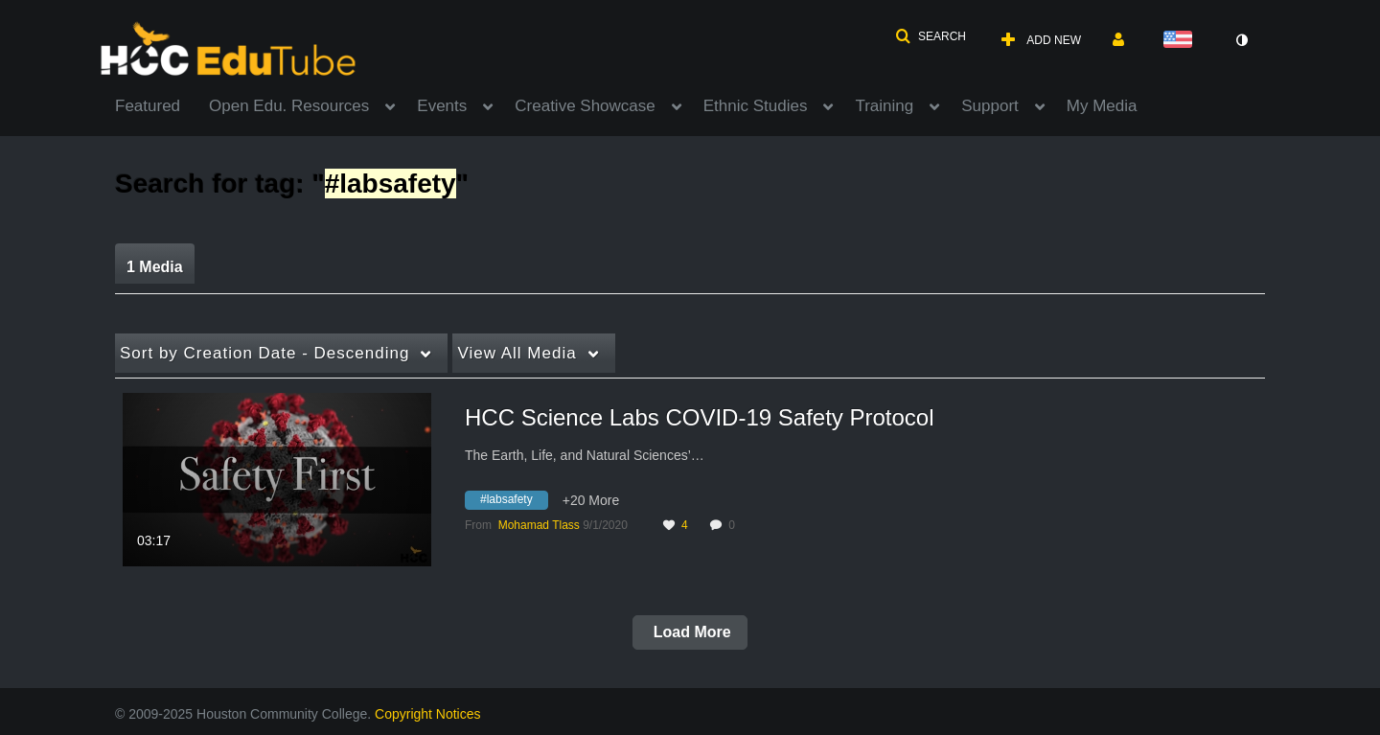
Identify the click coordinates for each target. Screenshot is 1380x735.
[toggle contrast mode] (1241, 40)
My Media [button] (1102, 106)
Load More (689, 632)
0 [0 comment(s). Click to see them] (734, 525)
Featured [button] (147, 106)
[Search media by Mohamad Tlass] (539, 525)
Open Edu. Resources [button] (289, 106)
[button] (930, 36)
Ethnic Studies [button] (755, 106)
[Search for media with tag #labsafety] (514, 503)
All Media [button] (516, 353)
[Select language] (1181, 40)
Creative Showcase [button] (585, 106)
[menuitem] (162, 104)
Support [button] (990, 106)
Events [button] (442, 106)
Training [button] (884, 106)
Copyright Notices (428, 714)
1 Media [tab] (154, 267)
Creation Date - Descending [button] (264, 353)
